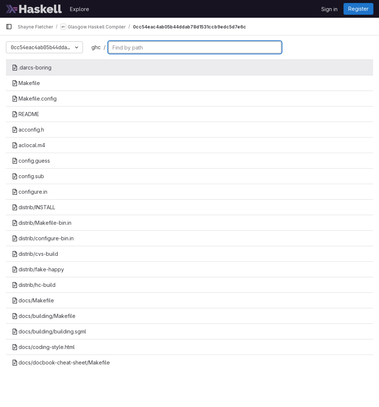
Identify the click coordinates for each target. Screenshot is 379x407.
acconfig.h (28, 129)
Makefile (26, 83)
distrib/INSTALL (33, 207)
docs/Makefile (33, 300)
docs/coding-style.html (43, 347)
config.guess (31, 160)
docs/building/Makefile (44, 316)
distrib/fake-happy (38, 269)
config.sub (28, 176)
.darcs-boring (31, 67)
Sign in (329, 9)
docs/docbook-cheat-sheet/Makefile (61, 362)
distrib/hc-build (34, 285)
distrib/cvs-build (35, 254)
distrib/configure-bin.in (43, 238)
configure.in (29, 192)
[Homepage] (34, 9)
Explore (79, 9)
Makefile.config (34, 98)
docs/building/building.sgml (49, 331)
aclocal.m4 (28, 145)
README (25, 114)
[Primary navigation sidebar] (9, 27)
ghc (96, 47)
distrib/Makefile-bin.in (41, 223)
